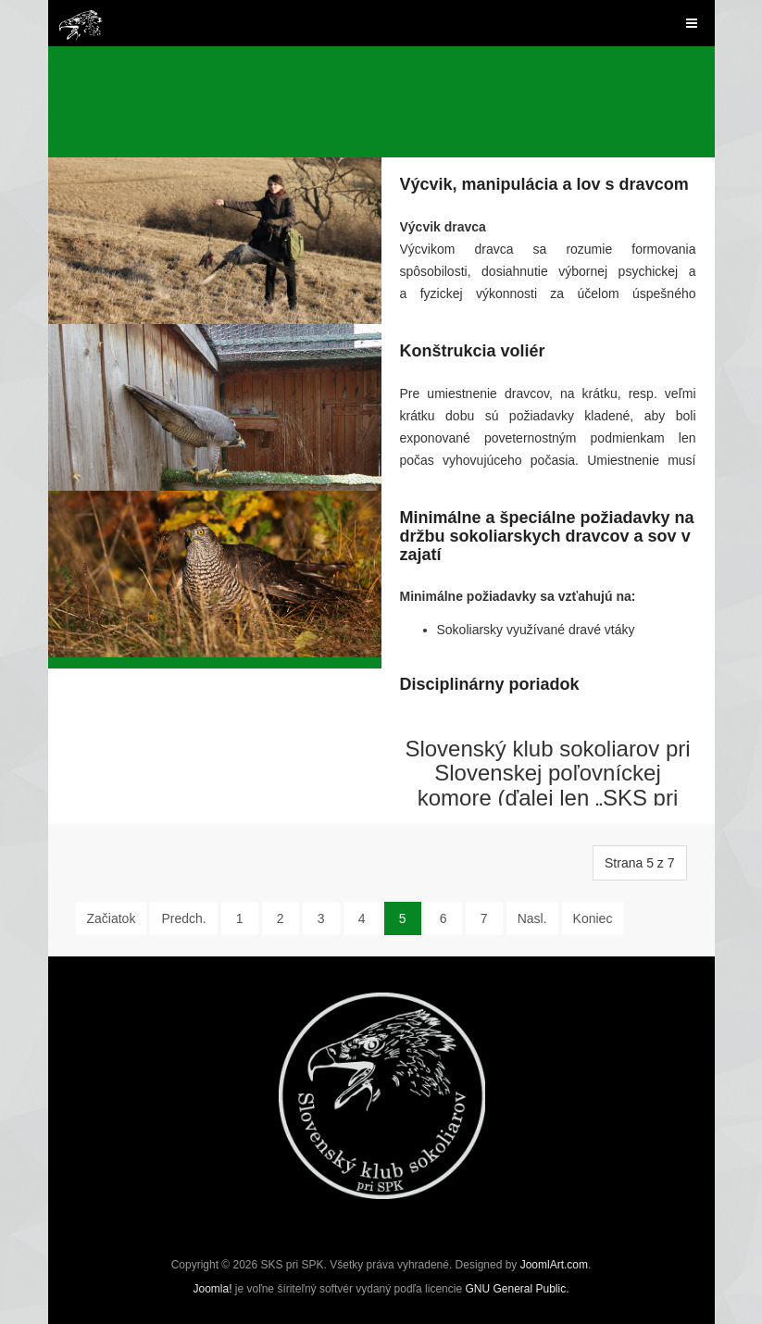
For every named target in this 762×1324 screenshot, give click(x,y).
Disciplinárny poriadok (490, 684)
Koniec (593, 918)
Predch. (183, 918)
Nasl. (532, 918)
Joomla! (212, 1288)
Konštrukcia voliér (472, 351)
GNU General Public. (516, 1288)
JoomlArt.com (554, 1264)
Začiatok (111, 918)
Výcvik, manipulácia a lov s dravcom (544, 184)
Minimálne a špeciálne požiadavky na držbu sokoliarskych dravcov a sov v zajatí (547, 536)
